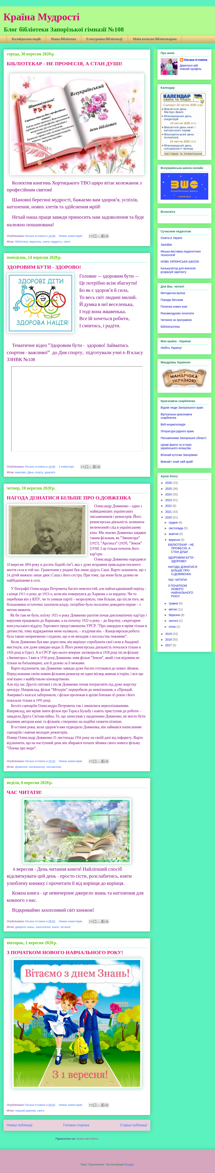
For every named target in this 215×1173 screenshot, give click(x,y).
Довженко (21, 766)
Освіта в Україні (171, 238)
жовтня (174, 534)
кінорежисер (37, 766)
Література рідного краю (177, 431)
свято (67, 241)
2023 (169, 500)
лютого (174, 620)
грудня (174, 522)
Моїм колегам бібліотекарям (155, 39)
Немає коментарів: (71, 235)
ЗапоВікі (166, 244)
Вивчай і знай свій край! (177, 461)
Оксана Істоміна (195, 59)
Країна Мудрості (41, 16)
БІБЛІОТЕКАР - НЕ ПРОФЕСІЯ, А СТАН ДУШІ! (64, 63)
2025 (169, 488)
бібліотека (21, 241)
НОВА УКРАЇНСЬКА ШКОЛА (180, 261)
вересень (35, 241)
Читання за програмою (176, 320)
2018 (169, 639)
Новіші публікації (19, 1125)
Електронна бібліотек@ (104, 39)
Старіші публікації (133, 1125)
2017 (169, 645)
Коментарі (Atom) (87, 1138)
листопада (176, 528)
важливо (20, 472)
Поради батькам (172, 299)
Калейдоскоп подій (26, 39)
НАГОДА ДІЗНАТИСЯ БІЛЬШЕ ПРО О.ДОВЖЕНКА (69, 498)
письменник (53, 766)
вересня (175, 539)
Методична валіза (173, 293)
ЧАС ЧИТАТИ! (24, 792)
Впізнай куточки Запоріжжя (179, 455)
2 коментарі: (67, 466)
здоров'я (49, 472)
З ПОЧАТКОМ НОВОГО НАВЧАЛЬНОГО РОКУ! (65, 952)
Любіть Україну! (171, 347)
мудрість (56, 241)
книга (46, 241)
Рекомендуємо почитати (177, 313)
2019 (169, 634)
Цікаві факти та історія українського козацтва (176, 446)
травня (174, 603)
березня (175, 615)
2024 (169, 494)
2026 (169, 482)
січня (172, 626)
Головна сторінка (76, 1125)
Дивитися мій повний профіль (191, 67)
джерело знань (24, 927)
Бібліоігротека (170, 326)
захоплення (43, 927)
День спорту (35, 472)
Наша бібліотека (63, 39)
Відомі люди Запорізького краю (182, 407)
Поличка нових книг (174, 306)
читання (65, 927)
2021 (169, 511)
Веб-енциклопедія (173, 424)
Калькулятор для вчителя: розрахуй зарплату (178, 270)
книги (55, 927)
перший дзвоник (25, 1110)
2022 (169, 505)
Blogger (129, 1164)
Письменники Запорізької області (183, 438)
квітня (173, 609)
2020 (169, 517)
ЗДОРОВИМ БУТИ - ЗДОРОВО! (44, 267)
